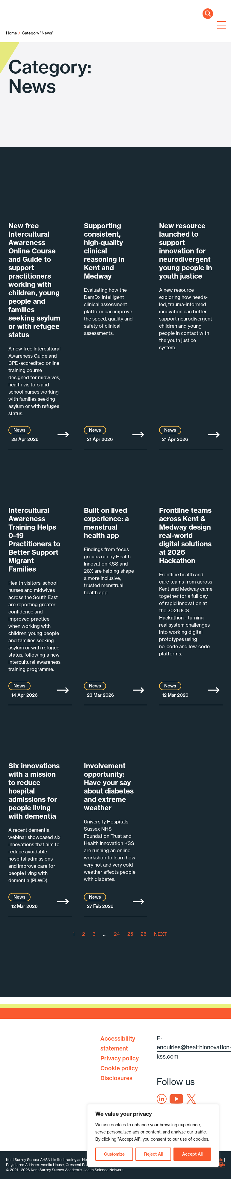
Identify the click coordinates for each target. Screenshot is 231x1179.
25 (130, 934)
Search (208, 13)
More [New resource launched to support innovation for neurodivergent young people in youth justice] (214, 435)
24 (117, 934)
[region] (153, 1135)
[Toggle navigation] (220, 26)
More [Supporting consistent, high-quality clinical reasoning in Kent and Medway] (138, 435)
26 (144, 934)
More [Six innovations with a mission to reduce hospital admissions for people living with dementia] (63, 902)
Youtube (176, 1099)
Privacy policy (119, 1058)
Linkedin (162, 1099)
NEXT (160, 934)
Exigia (220, 1165)
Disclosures (116, 1078)
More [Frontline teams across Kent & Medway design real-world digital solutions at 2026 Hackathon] (214, 690)
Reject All (153, 1154)
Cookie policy (119, 1068)
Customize (114, 1154)
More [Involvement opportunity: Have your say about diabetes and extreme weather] (138, 902)
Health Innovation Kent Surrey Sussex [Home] (45, 26)
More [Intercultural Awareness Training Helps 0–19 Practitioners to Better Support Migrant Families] (63, 690)
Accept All (192, 1154)
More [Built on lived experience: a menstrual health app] (138, 690)
